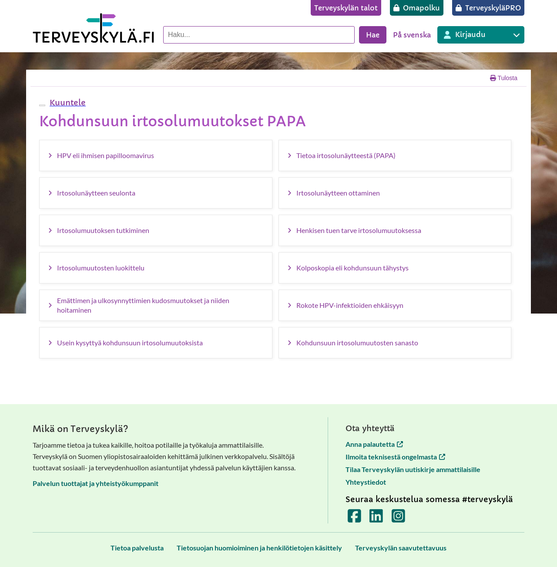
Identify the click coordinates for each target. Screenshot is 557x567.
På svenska (412, 34)
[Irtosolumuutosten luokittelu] (155, 268)
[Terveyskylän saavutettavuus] (400, 547)
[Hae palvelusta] (259, 35)
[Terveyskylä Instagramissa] (398, 519)
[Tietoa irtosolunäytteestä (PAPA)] (395, 155)
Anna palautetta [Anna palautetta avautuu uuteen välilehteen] (374, 444)
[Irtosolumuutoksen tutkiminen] (155, 230)
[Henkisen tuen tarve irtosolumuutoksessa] (395, 230)
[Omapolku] (416, 8)
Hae (372, 34)
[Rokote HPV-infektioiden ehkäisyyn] (395, 305)
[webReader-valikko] (42, 105)
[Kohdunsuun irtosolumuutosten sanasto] (395, 342)
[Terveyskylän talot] (346, 8)
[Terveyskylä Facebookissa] (354, 519)
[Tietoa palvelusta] (137, 547)
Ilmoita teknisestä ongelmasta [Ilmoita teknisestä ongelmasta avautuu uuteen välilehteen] (395, 456)
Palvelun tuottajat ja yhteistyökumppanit (95, 483)
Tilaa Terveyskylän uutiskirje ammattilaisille (413, 469)
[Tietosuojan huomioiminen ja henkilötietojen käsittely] (259, 547)
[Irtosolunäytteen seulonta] (155, 193)
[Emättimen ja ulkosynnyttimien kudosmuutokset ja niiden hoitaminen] (155, 305)
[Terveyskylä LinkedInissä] (376, 519)
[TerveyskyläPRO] (488, 8)
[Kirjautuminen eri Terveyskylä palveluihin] (480, 35)
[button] (66, 102)
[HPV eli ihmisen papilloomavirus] (155, 155)
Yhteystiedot (366, 482)
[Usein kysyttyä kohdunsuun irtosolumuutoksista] (155, 342)
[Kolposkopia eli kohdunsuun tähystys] (395, 268)
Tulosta (503, 77)
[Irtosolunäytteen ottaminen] (395, 193)
